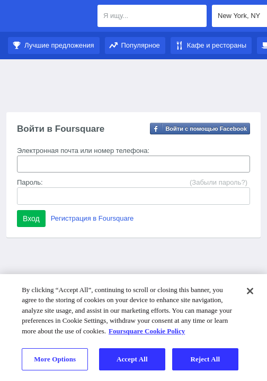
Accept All (132, 359)
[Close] (250, 291)
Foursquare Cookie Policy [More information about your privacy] (147, 331)
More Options (55, 359)
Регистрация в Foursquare (92, 218)
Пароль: (30, 182)
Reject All (205, 359)
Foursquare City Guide (49, 17)
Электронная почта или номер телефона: (83, 151)
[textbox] (152, 16)
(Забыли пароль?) (218, 182)
